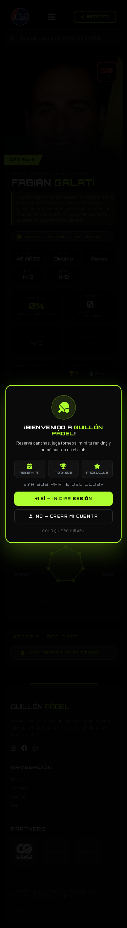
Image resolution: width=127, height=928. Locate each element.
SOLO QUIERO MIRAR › (63, 530)
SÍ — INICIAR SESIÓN (63, 498)
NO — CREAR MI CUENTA (63, 516)
